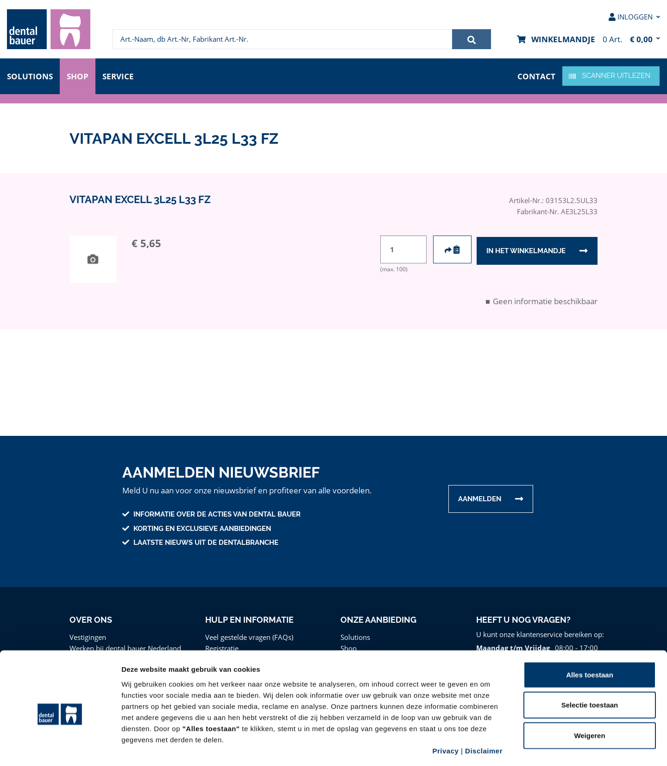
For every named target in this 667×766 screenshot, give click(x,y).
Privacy (445, 710)
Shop (78, 75)
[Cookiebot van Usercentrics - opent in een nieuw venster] (60, 748)
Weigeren (589, 695)
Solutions (30, 75)
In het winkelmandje (526, 250)
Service (120, 75)
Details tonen (500, 748)
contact (537, 75)
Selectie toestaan (589, 665)
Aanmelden (480, 499)
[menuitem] (48, 29)
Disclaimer (484, 710)
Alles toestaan (589, 634)
